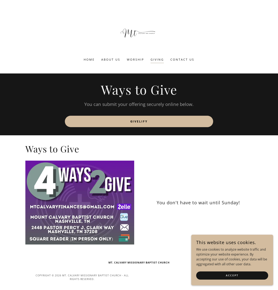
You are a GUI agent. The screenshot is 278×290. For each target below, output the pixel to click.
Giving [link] (157, 59)
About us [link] (110, 59)
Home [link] (89, 59)
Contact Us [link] (182, 59)
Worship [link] (135, 59)
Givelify (139, 121)
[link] (138, 31)
